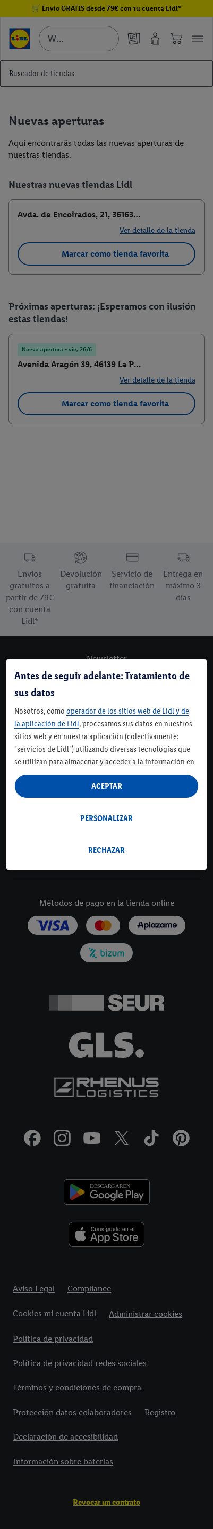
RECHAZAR (106, 850)
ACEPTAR (106, 786)
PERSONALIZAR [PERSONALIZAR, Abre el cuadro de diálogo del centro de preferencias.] (106, 818)
